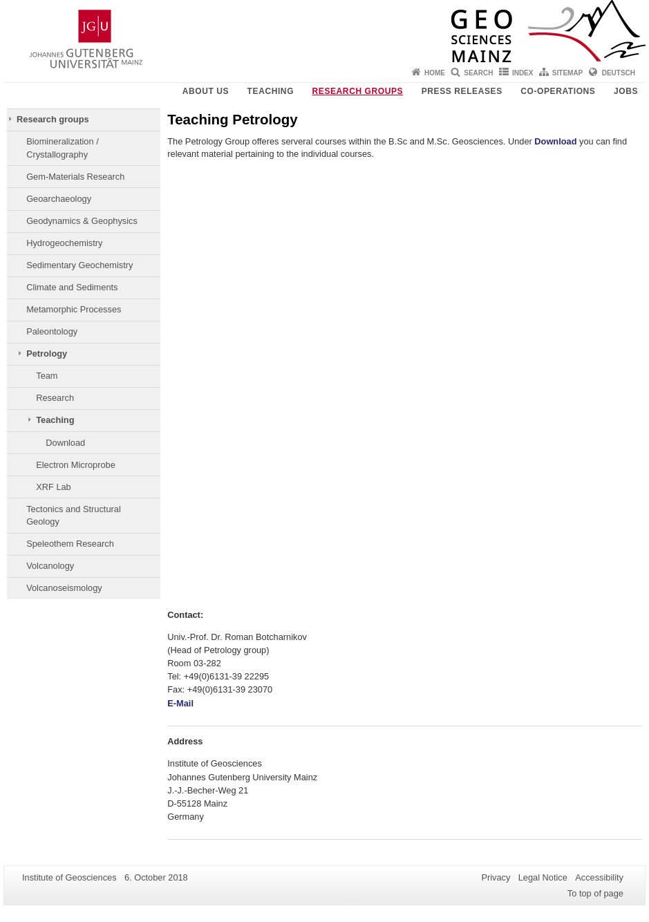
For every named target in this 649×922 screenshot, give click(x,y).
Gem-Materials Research (75, 176)
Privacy (495, 877)
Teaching (270, 91)
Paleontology (51, 331)
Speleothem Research (70, 543)
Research (55, 398)
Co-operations (557, 91)
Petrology (46, 353)
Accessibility (599, 877)
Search (478, 73)
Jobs (626, 91)
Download (65, 443)
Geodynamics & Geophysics (82, 221)
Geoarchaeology (58, 199)
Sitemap (567, 73)
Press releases (462, 91)
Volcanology (50, 566)
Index (523, 73)
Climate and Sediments (71, 287)
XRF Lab (53, 487)
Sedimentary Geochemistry (79, 265)
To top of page (595, 893)
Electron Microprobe (75, 465)
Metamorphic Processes (73, 309)
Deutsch (618, 73)
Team (46, 375)
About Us (205, 91)
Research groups (358, 91)
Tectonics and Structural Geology (73, 515)
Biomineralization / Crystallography (62, 147)
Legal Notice (542, 877)
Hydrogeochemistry (64, 243)
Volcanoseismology (64, 588)
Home (434, 73)
